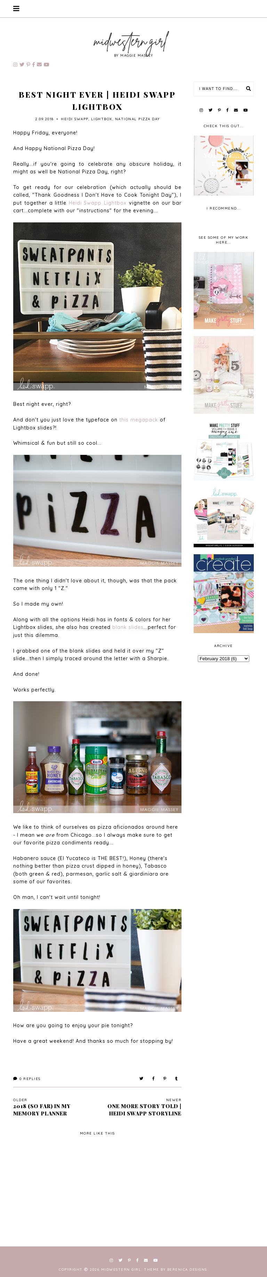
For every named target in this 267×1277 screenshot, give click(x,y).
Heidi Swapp (74, 119)
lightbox (101, 119)
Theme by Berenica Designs (175, 1269)
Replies (27, 1079)
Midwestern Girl (121, 1269)
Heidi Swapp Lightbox (98, 203)
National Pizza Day (137, 119)
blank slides (128, 627)
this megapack (138, 420)
